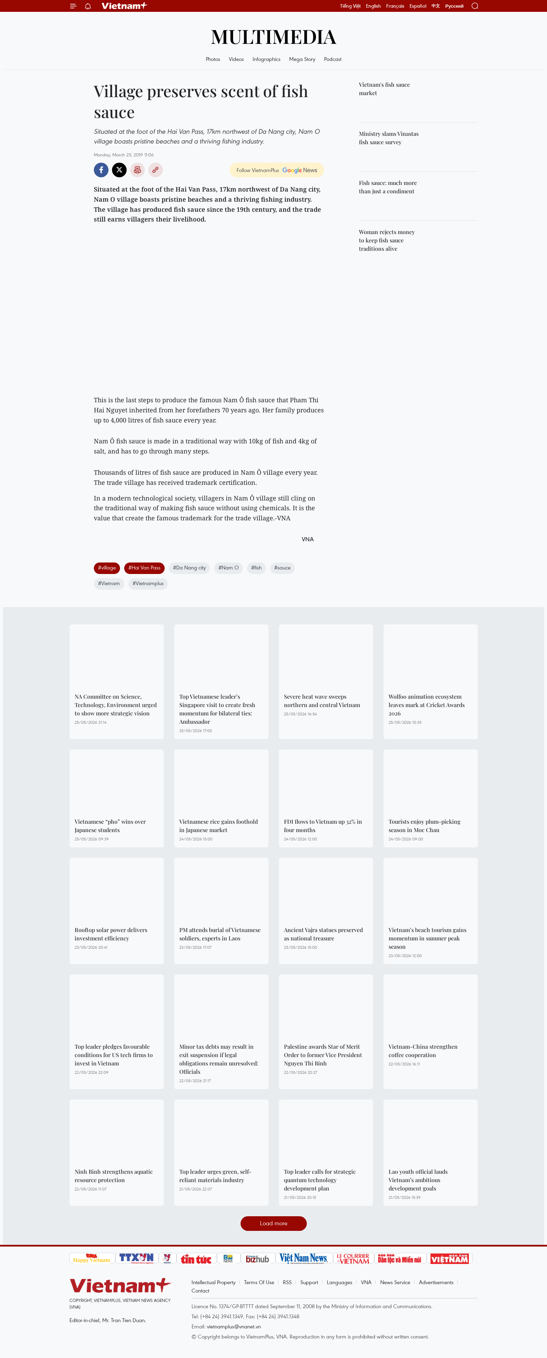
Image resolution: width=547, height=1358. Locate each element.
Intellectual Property (213, 1282)
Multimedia (273, 36)
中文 (436, 5)
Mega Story (302, 58)
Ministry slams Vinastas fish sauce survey (389, 138)
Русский (454, 6)
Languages (339, 1282)
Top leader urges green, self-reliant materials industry (215, 1176)
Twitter (119, 170)
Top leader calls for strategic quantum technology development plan (320, 1180)
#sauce (282, 567)
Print (137, 170)
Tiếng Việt (350, 6)
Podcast (333, 58)
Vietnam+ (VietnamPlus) (125, 6)
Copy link (155, 170)
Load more (273, 1223)
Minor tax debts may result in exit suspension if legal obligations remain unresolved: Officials (218, 1059)
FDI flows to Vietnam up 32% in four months (323, 825)
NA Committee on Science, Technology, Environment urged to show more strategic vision (116, 705)
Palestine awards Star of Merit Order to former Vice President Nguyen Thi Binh (323, 1055)
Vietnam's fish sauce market (384, 88)
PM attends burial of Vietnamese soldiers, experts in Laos (220, 934)
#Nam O (228, 567)
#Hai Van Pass (144, 567)
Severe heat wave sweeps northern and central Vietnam (322, 700)
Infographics (266, 58)
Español (418, 6)
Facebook (101, 170)
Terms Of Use (259, 1282)
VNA (366, 1282)
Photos (213, 58)
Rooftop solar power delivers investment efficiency (111, 934)
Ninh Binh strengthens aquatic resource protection (114, 1176)
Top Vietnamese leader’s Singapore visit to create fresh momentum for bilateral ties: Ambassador (217, 709)
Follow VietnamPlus (258, 169)
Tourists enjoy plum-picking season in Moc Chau (424, 825)
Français (395, 6)
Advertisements (436, 1282)
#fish (256, 567)
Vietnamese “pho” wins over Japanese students (110, 825)
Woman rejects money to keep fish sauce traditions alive (387, 240)
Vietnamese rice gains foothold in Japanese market (218, 825)
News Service (395, 1282)
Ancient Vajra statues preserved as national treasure (323, 934)
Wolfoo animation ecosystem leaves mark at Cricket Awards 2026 (427, 705)
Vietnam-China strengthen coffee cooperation (423, 1050)
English (373, 6)
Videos (236, 58)
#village (107, 567)
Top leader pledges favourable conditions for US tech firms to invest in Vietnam (114, 1055)
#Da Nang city (189, 567)
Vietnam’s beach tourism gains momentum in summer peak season (427, 938)
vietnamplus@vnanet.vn (234, 1326)
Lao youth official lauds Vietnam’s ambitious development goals (418, 1180)
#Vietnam (109, 583)
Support (309, 1282)
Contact (200, 1290)
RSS (287, 1282)
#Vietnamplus (148, 583)
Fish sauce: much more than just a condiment (388, 187)
